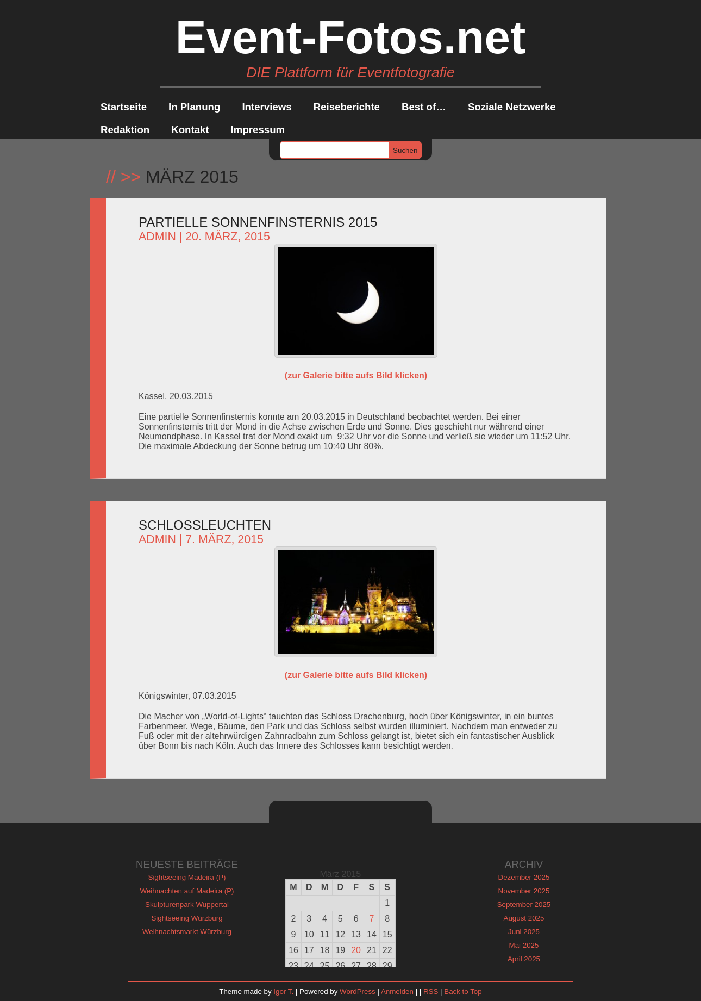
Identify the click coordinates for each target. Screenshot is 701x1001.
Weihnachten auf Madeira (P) (187, 891)
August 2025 (524, 918)
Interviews (266, 107)
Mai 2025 (524, 945)
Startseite (124, 107)
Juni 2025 (524, 932)
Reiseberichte (347, 107)
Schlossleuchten (205, 525)
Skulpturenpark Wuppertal (187, 904)
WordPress (357, 991)
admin (157, 236)
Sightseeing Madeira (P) (187, 877)
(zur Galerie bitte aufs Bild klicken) (356, 375)
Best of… (424, 107)
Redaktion (125, 129)
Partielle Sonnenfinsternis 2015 (258, 222)
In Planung (194, 107)
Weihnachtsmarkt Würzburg (186, 932)
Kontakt (190, 129)
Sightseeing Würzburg (186, 918)
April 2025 (524, 959)
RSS (430, 991)
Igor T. (283, 991)
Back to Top (462, 991)
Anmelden (397, 991)
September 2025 (524, 904)
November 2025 (524, 891)
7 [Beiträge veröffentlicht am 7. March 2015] (371, 918)
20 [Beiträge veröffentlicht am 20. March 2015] (356, 950)
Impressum (258, 129)
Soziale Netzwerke (512, 107)
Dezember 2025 (524, 877)
